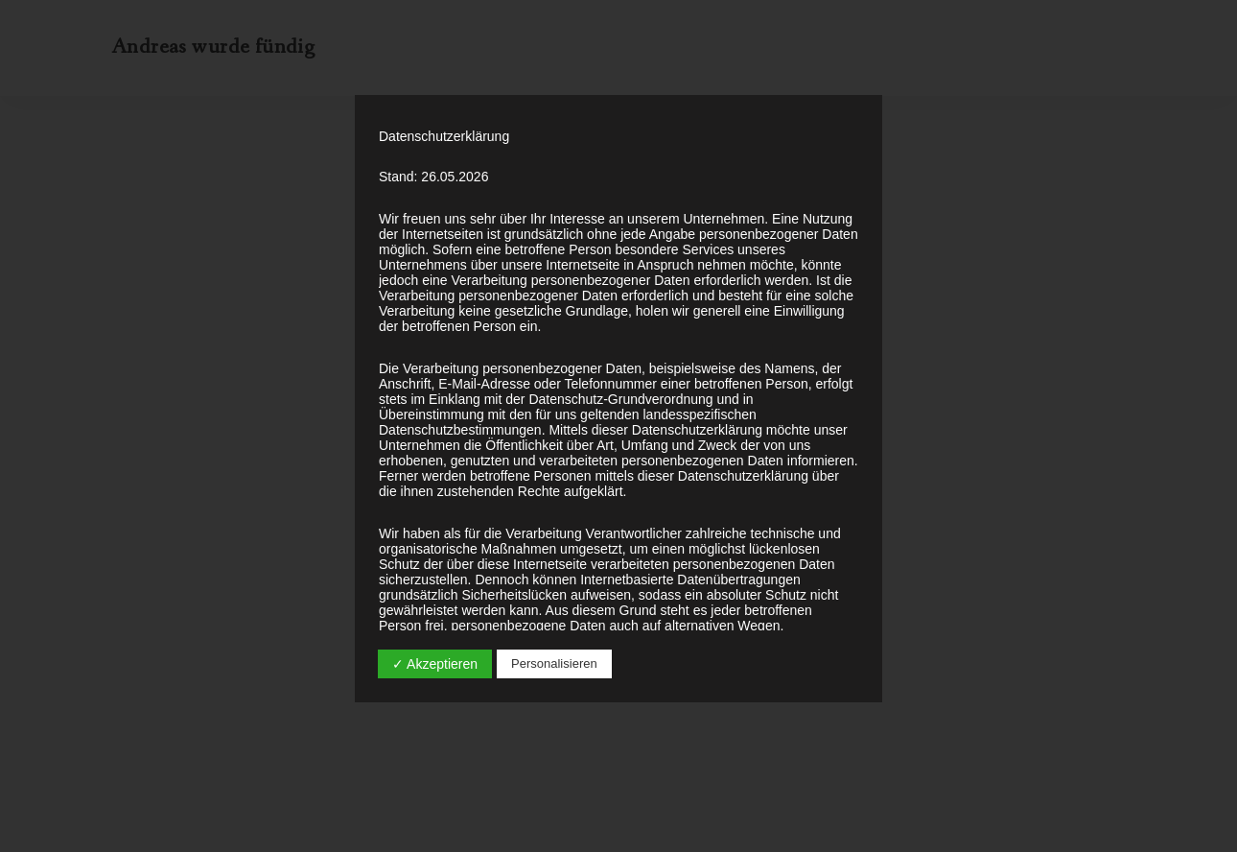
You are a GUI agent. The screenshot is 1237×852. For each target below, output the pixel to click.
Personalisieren (554, 663)
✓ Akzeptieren (435, 664)
